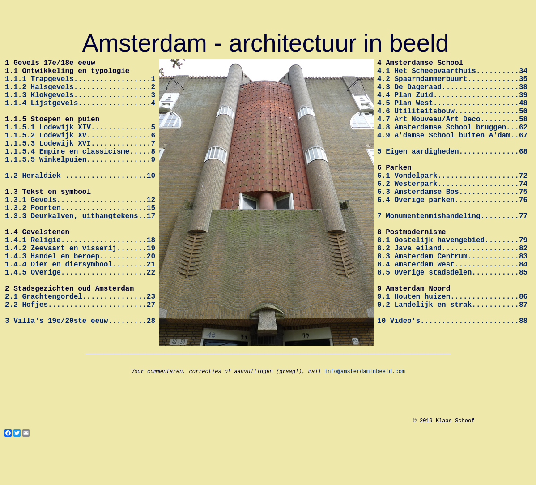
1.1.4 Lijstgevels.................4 (80, 113)
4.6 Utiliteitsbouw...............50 (452, 123)
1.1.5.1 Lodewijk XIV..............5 (80, 143)
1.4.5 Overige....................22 (80, 320)
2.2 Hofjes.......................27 (80, 360)
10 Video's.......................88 (452, 379)
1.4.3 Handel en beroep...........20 (80, 300)
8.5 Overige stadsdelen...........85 (452, 320)
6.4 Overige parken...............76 (452, 231)
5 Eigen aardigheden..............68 (452, 172)
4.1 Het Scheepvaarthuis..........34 (452, 74)
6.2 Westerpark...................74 (452, 212)
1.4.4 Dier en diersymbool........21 (80, 310)
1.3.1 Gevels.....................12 (80, 231)
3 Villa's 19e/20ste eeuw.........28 (80, 379)
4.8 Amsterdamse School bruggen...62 (452, 143)
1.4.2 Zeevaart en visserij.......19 (80, 291)
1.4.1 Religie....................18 (80, 281)
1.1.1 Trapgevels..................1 (80, 84)
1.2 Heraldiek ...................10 (80, 202)
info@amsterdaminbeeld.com (364, 411)
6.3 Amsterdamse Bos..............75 (452, 222)
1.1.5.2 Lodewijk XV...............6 (80, 153)
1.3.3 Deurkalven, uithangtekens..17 (80, 251)
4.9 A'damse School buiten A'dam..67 (452, 153)
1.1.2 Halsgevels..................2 (80, 94)
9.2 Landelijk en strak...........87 (452, 360)
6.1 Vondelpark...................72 (452, 202)
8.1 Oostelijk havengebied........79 (452, 281)
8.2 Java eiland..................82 (452, 291)
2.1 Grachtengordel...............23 (80, 350)
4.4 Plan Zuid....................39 (452, 103)
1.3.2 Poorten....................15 (80, 241)
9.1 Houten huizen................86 (452, 350)
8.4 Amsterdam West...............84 (452, 310)
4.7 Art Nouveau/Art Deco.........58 (452, 133)
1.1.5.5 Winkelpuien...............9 (80, 182)
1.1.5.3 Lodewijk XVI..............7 (80, 162)
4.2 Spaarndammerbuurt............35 (452, 84)
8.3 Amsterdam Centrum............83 (452, 300)
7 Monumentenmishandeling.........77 (452, 251)
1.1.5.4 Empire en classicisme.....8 (80, 172)
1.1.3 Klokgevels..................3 (80, 103)
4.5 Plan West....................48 (452, 113)
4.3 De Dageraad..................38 (452, 94)
